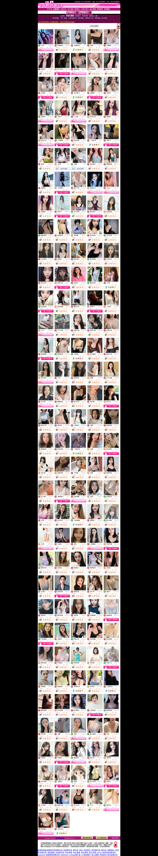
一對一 (84, 45)
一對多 (68, 164)
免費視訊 (51, 45)
